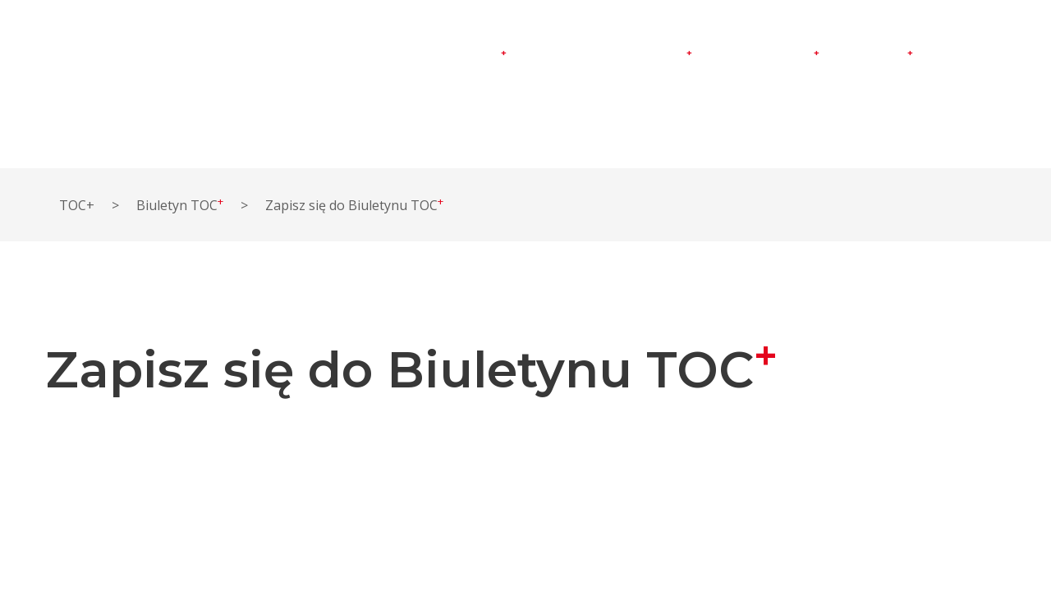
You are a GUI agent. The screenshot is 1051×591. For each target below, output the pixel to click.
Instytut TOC (466, 55)
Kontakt (962, 54)
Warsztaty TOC (643, 55)
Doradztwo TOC (768, 55)
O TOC (551, 54)
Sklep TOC (878, 55)
